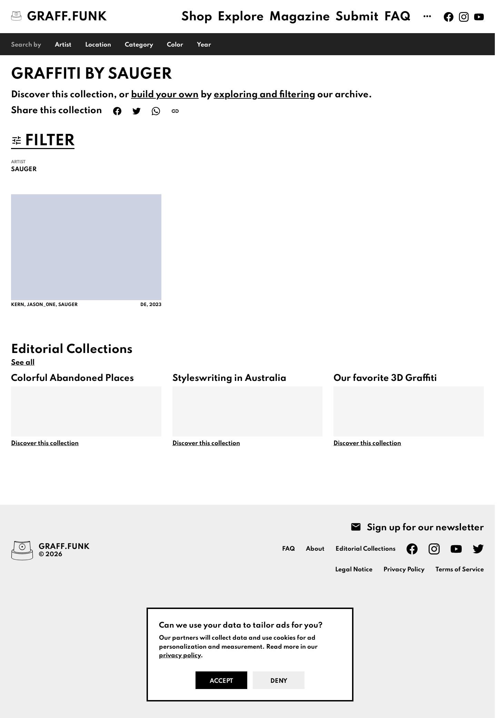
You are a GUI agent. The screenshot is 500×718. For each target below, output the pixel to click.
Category (139, 45)
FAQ (397, 16)
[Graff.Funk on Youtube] (479, 16)
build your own (165, 94)
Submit (357, 16)
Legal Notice (353, 570)
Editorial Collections (366, 549)
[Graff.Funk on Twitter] (478, 548)
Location (98, 45)
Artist (63, 45)
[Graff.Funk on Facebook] (448, 16)
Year (204, 45)
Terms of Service (460, 570)
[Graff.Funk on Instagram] (464, 16)
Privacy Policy (403, 570)
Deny (278, 681)
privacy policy (180, 655)
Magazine (299, 16)
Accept (221, 681)
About (315, 549)
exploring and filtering (264, 94)
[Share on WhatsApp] (156, 111)
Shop (196, 16)
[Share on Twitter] (136, 111)
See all (22, 362)
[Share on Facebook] (117, 111)
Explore (241, 16)
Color (175, 45)
